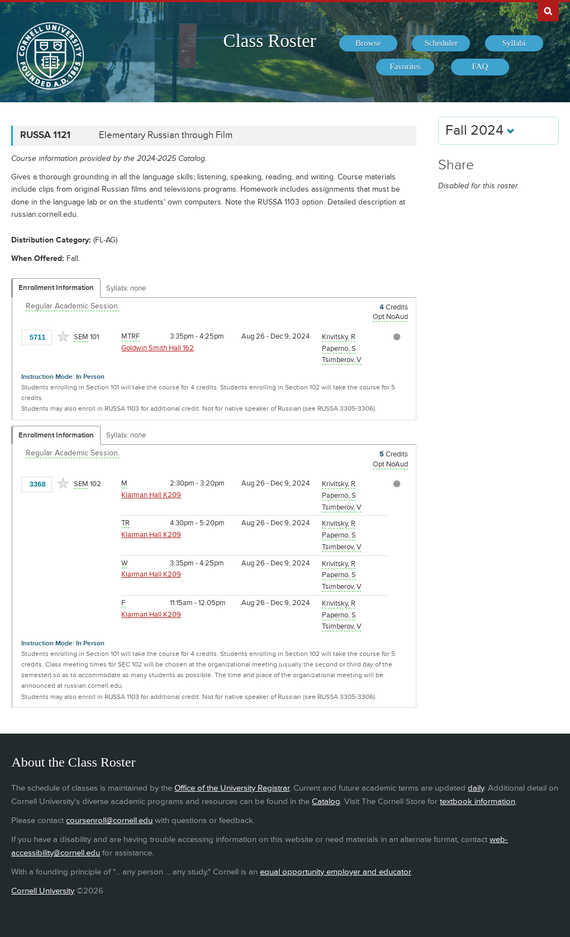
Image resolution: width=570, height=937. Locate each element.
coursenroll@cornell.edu (109, 820)
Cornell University (42, 891)
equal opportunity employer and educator (335, 872)
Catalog (326, 801)
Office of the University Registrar (231, 788)
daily (476, 788)
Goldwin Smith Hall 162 (157, 348)
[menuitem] (368, 43)
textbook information (477, 801)
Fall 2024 (480, 130)
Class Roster (269, 41)
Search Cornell (548, 10)
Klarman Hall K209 (151, 495)
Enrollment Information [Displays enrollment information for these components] (56, 287)
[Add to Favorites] (63, 336)
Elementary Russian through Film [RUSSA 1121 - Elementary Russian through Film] (165, 135)
